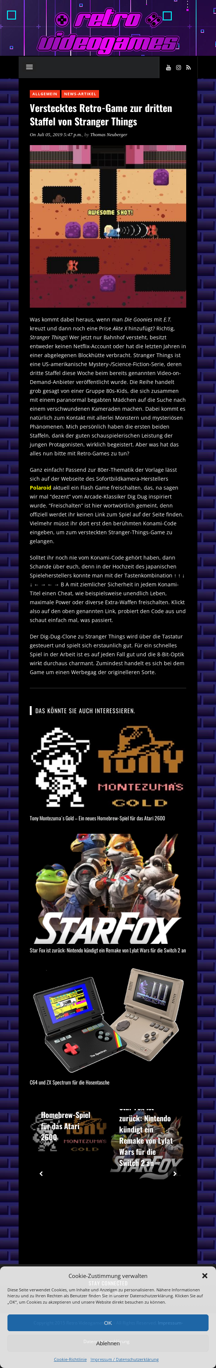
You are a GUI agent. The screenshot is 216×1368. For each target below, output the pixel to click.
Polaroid (40, 487)
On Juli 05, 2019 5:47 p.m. (56, 134)
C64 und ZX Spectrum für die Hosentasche (69, 1082)
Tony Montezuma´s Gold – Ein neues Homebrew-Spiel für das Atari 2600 (97, 818)
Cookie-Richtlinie (70, 1359)
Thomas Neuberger (108, 134)
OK (108, 1323)
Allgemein (44, 93)
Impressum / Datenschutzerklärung (124, 1359)
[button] (205, 1275)
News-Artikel (80, 93)
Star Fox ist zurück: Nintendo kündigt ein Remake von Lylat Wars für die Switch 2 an (108, 950)
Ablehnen (108, 1343)
